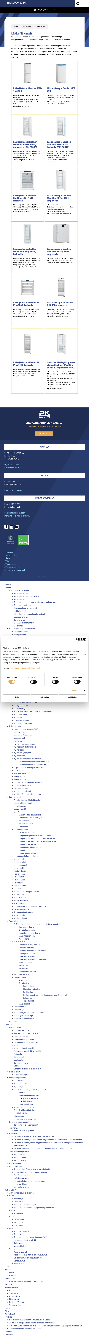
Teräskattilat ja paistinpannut (26, 1125)
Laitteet (16, 26)
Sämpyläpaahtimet (22, 909)
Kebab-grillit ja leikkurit (23, 803)
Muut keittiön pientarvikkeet (25, 1048)
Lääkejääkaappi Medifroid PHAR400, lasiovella (26, 363)
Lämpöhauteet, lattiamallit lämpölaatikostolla (37, 841)
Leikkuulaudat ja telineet (24, 1039)
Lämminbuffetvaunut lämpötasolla (33, 959)
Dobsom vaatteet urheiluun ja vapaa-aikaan (27, 1281)
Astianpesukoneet (21, 593)
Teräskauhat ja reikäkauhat (25, 1063)
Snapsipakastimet (21, 720)
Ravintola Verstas (16, 1302)
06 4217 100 (9, 481)
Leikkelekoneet (20, 611)
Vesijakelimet (24, 939)
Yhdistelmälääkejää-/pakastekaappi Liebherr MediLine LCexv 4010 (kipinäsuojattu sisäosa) (61, 365)
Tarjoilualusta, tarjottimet (24, 1131)
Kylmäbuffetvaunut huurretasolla (32, 951)
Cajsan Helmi (14, 1296)
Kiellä (16, 697)
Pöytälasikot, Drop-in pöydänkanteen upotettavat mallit (45, 995)
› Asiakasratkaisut (11, 555)
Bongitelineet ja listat (22, 1030)
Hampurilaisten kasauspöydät (26, 729)
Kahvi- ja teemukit (30, 1098)
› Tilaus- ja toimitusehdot (14, 570)
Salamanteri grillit (21, 900)
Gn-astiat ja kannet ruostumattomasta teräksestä (34, 1137)
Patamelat (18, 1054)
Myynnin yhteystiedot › (13, 490)
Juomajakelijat (20, 1081)
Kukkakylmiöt (19, 741)
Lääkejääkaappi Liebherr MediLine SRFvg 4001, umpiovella (59, 198)
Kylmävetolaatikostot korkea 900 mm (34, 762)
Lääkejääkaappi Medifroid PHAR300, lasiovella (60, 303)
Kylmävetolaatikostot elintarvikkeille (28, 759)
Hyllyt (11, 1196)
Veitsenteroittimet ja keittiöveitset (27, 1069)
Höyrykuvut (14, 1210)
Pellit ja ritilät (14, 1072)
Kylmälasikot (24, 983)
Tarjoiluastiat (19, 1154)
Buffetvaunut (19, 942)
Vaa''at (16, 1066)
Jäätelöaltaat (19, 738)
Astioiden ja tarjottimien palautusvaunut (30, 1255)
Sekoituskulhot (20, 1057)
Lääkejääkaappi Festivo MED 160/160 (27, 89)
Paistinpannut (19, 880)
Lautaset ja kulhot (26, 1104)
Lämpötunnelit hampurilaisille (26, 856)
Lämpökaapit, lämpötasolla (30, 847)
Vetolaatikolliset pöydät (23, 1246)
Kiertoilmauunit (20, 806)
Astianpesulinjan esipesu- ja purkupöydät (31, 1237)
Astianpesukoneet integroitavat (26, 596)
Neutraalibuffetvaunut (28, 962)
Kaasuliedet (23, 827)
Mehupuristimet (20, 714)
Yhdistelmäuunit (20, 918)
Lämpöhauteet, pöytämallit (30, 844)
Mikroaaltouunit (20, 865)
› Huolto (7, 558)
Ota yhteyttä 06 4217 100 (45, 10)
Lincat (11, 1273)
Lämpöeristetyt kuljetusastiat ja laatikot (35, 835)
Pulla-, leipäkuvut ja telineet (25, 1110)
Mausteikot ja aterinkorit (24, 1107)
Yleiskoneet (18, 626)
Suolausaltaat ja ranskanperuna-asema (30, 906)
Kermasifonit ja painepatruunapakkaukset (31, 1172)
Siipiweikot (13, 1293)
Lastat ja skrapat (21, 1036)
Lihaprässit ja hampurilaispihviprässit (29, 614)
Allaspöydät (19, 1234)
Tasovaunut (19, 1264)
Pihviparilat (18, 889)
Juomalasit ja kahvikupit (29, 1095)
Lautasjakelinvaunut (27, 954)
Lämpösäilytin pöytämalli (29, 853)
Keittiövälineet (15, 1027)
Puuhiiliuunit (19, 895)
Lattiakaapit (19, 1219)
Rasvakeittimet (20, 898)
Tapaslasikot (28, 1001)
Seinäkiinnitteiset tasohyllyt (25, 1205)
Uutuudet (13, 1021)
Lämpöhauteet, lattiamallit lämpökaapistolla (37, 838)
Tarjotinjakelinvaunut (27, 971)
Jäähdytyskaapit (21, 732)
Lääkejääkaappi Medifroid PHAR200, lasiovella (26, 303)
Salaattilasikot (29, 998)
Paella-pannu (19, 874)
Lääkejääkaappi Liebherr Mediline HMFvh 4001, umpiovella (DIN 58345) (25, 145)
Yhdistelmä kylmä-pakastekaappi (27, 794)
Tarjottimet (13, 1128)
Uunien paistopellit (21, 1075)
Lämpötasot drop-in (27, 936)
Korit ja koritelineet (21, 1113)
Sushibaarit (23, 968)
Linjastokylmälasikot (31, 989)
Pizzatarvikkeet (15, 1163)
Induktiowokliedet (26, 824)
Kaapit (12, 1216)
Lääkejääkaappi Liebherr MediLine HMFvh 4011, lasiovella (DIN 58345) (59, 145)
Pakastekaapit (20, 776)
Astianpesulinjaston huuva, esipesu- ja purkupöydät (35, 602)
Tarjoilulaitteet (15, 921)
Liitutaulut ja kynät (21, 1187)
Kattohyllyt (18, 1199)
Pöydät (12, 1228)
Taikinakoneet (19, 620)
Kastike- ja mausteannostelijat (26, 1033)
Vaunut (12, 1249)
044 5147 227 (14, 504)
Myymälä (44, 447)
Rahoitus (8, 1284)
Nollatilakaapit (20, 773)
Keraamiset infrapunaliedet (30, 815)
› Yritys (7, 561)
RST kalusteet (10, 1190)
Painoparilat (19, 877)
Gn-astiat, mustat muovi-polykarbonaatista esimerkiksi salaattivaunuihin (43, 1148)
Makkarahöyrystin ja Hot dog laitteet (29, 1013)
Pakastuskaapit (20, 779)
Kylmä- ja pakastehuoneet (24, 744)
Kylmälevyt (18, 1087)
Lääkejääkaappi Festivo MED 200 (61, 89)
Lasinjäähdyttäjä (21, 705)
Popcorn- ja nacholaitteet (24, 1019)
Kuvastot (8, 1332)
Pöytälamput (19, 1116)
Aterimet (22, 1092)
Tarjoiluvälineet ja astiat (19, 1151)
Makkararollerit (20, 862)
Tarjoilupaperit (20, 1160)
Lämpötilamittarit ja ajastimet (26, 1042)
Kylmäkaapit (19, 750)
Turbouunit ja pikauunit (23, 912)
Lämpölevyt (23, 850)
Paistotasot (18, 883)
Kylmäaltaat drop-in (27, 930)
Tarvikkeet (9, 1024)
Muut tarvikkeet (15, 1166)
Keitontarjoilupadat (26, 832)
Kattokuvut (18, 1213)
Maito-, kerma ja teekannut (25, 1119)
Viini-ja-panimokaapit (22, 791)
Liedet (16, 812)
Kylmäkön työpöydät (22, 753)
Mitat (16, 1045)
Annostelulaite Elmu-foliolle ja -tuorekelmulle (32, 1169)
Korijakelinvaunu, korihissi (29, 945)
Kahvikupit (27, 1101)
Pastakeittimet (20, 886)
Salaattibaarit (24, 965)
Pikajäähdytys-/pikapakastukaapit (28, 782)
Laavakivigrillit (20, 809)
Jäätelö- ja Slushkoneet (23, 735)
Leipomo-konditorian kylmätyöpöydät (29, 767)
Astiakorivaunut (20, 1252)
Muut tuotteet (10, 1278)
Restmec (12, 1276)
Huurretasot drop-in (26, 927)
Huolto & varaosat (44, 498)
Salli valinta (44, 697)
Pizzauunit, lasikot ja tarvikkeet (26, 891)
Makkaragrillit (19, 859)
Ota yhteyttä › (44, 434)
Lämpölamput (19, 1007)
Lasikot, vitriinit (20, 977)
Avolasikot (23, 980)
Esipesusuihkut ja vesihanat (25, 608)
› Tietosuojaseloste (12, 567)
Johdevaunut (19, 1261)
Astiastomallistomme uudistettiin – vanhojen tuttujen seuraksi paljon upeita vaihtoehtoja (45, 1326)
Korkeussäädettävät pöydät (25, 1240)
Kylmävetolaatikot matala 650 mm (33, 765)
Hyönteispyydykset (21, 1178)
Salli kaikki (72, 697)
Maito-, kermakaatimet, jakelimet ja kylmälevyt (33, 711)
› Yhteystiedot (10, 564)
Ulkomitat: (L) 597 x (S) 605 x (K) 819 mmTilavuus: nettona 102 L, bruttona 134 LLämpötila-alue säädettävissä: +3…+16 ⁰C (60, 260)
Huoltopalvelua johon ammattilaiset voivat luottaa (29, 1320)
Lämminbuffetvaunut (27, 956)
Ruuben (12, 1290)
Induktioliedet (24, 821)
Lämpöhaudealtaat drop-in (29, 933)
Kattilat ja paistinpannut (19, 1122)
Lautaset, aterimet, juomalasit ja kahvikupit (31, 1089)
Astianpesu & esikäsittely (19, 590)
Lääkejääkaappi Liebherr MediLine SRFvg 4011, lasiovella (25, 252)
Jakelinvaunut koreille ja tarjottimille (28, 1258)
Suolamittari (19, 1060)
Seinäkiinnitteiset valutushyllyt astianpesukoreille (34, 1208)
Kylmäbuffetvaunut (26, 948)
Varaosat (8, 1270)
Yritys (7, 1311)
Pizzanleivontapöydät (23, 785)
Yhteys (44, 475)
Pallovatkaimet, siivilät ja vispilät (27, 1051)
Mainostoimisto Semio (44, 576)
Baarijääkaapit (20, 635)
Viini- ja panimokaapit (23, 723)
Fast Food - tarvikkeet (22, 1175)
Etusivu (8, 584)
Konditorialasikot (30, 986)
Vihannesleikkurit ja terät (24, 623)
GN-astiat (13, 1134)
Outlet (7, 1267)
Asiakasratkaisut (11, 1287)
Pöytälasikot (28, 992)
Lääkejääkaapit (41, 26)
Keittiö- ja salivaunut (22, 1084)
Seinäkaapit (19, 1222)
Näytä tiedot (77, 690)
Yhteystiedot (10, 1314)
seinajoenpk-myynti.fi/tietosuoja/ (25, 668)
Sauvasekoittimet (21, 617)
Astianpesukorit (20, 599)
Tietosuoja (9, 1334)
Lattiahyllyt (18, 1202)
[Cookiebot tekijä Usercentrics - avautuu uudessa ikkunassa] (76, 639)
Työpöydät (18, 1243)
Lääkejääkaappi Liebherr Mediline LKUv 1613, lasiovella (25, 198)
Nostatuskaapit (20, 871)
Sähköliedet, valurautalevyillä (30, 818)
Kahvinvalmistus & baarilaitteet (22, 629)
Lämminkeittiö (15, 797)
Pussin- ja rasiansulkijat (23, 1016)
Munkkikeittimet (20, 868)
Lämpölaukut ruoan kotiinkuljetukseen (29, 1181)
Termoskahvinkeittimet (28, 702)
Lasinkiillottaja (20, 708)
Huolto (7, 1308)
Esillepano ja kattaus (17, 1078)
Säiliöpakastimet (21, 788)
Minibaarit (18, 717)
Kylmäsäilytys (27, 26)
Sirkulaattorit (19, 903)
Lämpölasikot (24, 1004)
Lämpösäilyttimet (21, 830)
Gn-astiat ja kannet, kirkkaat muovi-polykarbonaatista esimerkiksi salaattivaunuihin (48, 1140)
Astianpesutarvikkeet (22, 605)
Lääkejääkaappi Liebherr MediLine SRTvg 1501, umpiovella (59, 252)
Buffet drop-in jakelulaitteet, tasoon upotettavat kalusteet (37, 924)
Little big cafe (14, 1299)
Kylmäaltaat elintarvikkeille (25, 747)
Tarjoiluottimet (20, 1157)
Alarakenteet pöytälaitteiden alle (27, 800)
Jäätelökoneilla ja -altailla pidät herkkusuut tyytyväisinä (32, 1323)
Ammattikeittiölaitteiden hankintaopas (25, 1329)
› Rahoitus (8, 552)
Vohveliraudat (19, 915)
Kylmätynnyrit (19, 756)
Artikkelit (8, 1317)
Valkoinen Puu (15, 1305)
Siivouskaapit (19, 1225)
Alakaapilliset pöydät (22, 1231)
